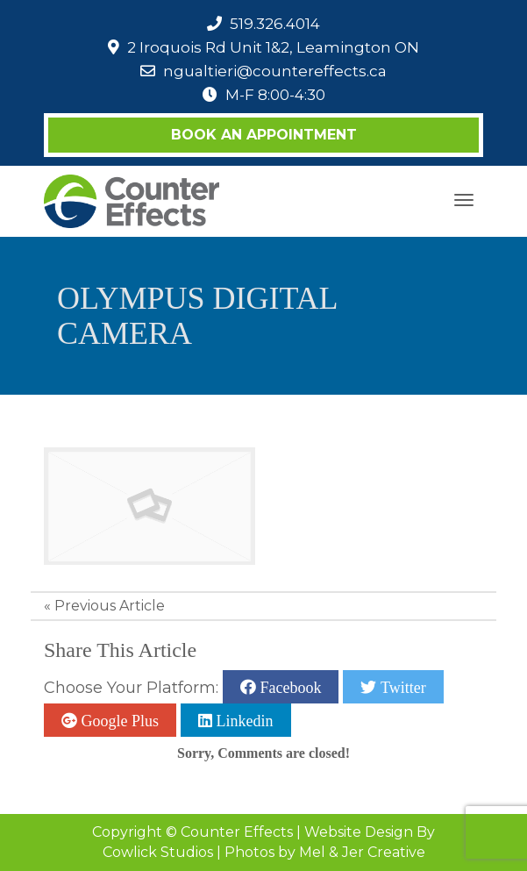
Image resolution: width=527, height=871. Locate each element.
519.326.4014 (275, 23)
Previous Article (109, 605)
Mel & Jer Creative (362, 852)
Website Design (358, 832)
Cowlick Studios (158, 852)
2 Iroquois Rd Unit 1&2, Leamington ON (273, 47)
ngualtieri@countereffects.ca (275, 71)
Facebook (288, 687)
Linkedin (243, 720)
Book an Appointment (264, 134)
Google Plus (118, 720)
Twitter (400, 687)
